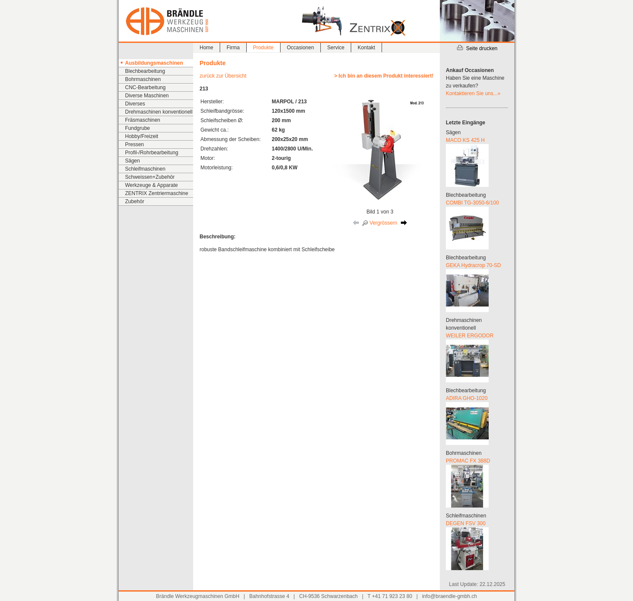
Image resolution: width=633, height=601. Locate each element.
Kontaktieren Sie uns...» (473, 93)
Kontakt (366, 48)
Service (335, 48)
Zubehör (134, 201)
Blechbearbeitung (145, 71)
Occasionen (300, 48)
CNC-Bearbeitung (145, 87)
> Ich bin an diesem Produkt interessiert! (383, 76)
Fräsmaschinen (142, 120)
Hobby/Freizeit (141, 136)
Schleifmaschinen (145, 169)
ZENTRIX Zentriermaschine (156, 193)
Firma (233, 48)
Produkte (263, 48)
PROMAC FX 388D (468, 461)
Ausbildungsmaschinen (154, 63)
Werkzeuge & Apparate (151, 185)
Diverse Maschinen (147, 96)
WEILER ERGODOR (469, 336)
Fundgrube (137, 128)
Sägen (132, 161)
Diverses (135, 104)
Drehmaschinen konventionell (158, 112)
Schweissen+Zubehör (150, 177)
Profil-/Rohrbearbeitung (151, 153)
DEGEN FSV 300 (466, 523)
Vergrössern (379, 223)
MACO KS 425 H (465, 140)
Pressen (134, 144)
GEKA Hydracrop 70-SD (473, 265)
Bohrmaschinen (143, 79)
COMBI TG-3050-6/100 (472, 203)
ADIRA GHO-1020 (466, 398)
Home (206, 48)
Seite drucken (477, 48)
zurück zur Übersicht (223, 76)
